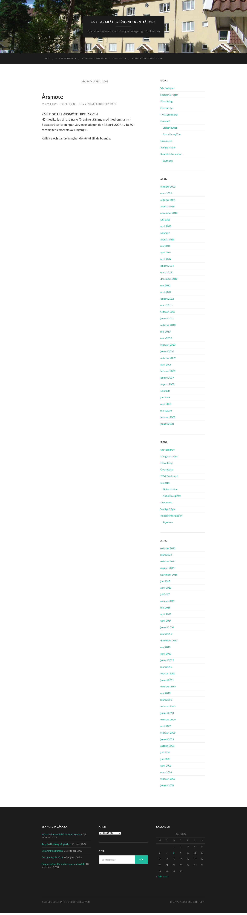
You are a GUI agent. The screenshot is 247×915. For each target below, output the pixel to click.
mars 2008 (166, 412)
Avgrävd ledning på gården (56, 846)
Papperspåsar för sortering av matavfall (63, 865)
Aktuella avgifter (172, 136)
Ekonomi (117, 60)
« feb (159, 878)
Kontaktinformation (145, 60)
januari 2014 (167, 267)
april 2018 (165, 228)
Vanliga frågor (168, 149)
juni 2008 (165, 399)
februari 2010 (167, 346)
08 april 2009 (50, 106)
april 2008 (165, 406)
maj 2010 (165, 333)
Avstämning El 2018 (52, 859)
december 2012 (169, 280)
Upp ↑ (202, 904)
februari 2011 (167, 313)
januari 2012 (167, 300)
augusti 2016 (167, 241)
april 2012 (165, 293)
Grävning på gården (52, 852)
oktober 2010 (167, 326)
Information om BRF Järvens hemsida (62, 836)
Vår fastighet (64, 60)
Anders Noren (188, 904)
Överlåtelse (166, 109)
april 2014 (165, 261)
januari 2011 (167, 320)
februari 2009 (167, 373)
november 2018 (169, 215)
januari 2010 (167, 353)
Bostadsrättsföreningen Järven (123, 23)
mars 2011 (166, 307)
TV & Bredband (168, 116)
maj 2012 (165, 287)
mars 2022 (166, 195)
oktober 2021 (167, 201)
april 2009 (165, 366)
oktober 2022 (167, 188)
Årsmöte (55, 98)
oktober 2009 (167, 359)
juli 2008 (165, 392)
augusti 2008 (167, 386)
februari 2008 (167, 419)
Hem (47, 60)
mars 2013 (166, 274)
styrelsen (69, 106)
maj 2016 (165, 247)
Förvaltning (166, 103)
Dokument (166, 142)
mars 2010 (166, 340)
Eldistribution (170, 129)
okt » (166, 878)
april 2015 (165, 254)
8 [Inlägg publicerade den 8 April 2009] (173, 855)
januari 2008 (167, 425)
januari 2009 (167, 379)
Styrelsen (168, 162)
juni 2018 (165, 221)
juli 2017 (165, 234)
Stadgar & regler (93, 60)
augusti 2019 (167, 208)
